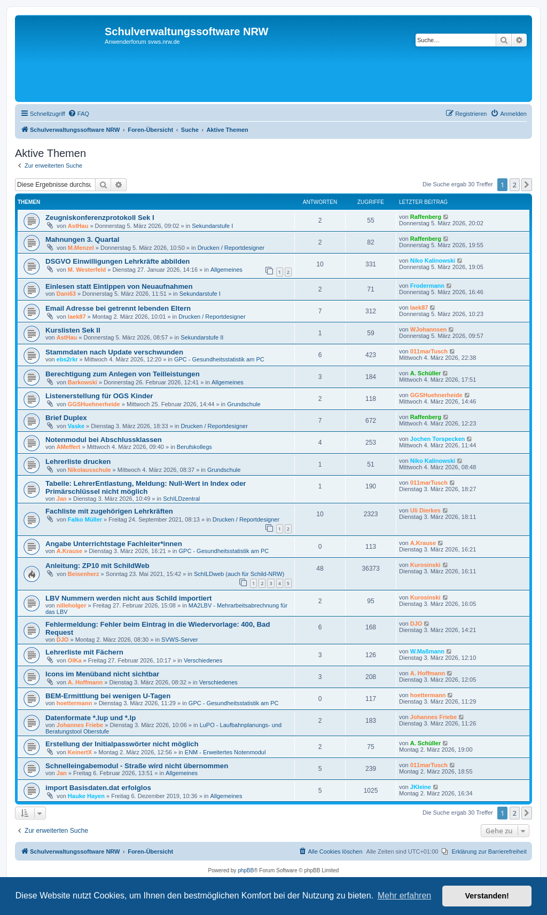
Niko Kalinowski (432, 260)
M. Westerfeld (87, 269)
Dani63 (66, 293)
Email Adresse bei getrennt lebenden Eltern (118, 308)
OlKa (75, 660)
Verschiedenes (203, 660)
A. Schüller (425, 373)
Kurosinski (425, 565)
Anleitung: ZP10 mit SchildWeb (97, 566)
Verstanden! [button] (487, 896)
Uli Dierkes (425, 510)
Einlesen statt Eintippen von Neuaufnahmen (119, 286)
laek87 (77, 316)
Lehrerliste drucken (78, 462)
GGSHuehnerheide (94, 404)
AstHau (78, 226)
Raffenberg (425, 217)
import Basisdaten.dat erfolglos (98, 788)
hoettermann (74, 703)
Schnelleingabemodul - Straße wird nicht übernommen (136, 766)
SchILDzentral (181, 498)
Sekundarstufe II (202, 337)
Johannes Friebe (80, 725)
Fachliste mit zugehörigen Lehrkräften (109, 511)
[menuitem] (78, 113)
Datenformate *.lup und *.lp (90, 718)
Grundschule (243, 404)
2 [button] (515, 185)
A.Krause (69, 551)
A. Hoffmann (85, 682)
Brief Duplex (66, 418)
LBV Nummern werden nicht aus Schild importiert (128, 598)
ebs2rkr (67, 359)
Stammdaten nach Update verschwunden (114, 352)
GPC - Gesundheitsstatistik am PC (219, 359)
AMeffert (69, 447)
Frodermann (427, 285)
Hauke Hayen (86, 796)
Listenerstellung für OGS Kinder (99, 396)
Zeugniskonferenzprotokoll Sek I (99, 218)
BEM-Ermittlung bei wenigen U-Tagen (107, 696)
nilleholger (72, 605)
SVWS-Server (179, 639)
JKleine (420, 787)
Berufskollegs (194, 447)
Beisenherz (83, 574)
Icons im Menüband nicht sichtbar (102, 674)
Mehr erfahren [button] (405, 895)
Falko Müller (85, 519)
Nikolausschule (89, 470)
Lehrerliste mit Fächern (84, 652)
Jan (62, 498)
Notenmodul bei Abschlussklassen (103, 440)
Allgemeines (226, 269)
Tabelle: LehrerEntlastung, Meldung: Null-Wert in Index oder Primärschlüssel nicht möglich (145, 487)
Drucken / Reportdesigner (231, 247)
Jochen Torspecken (437, 439)
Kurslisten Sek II (72, 330)
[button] (526, 184)
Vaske (76, 426)
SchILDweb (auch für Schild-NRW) (239, 574)
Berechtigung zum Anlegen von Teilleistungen (122, 374)
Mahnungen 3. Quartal (82, 239)
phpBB (246, 870)
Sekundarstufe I (212, 226)
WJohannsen (428, 329)
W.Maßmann (427, 651)
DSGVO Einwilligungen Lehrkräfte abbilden (117, 261)
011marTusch (429, 351)
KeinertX (80, 752)
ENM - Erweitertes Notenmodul (225, 752)
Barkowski (82, 382)
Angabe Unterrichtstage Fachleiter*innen (113, 544)
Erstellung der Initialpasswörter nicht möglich (122, 744)
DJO (63, 639)
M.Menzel (81, 247)
